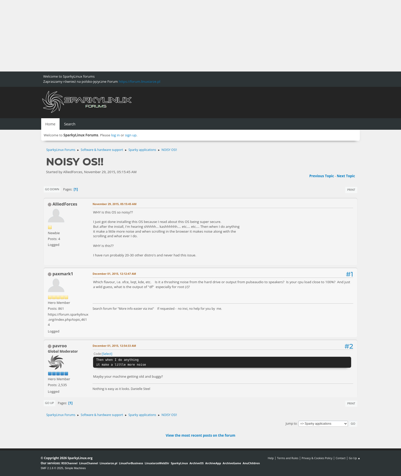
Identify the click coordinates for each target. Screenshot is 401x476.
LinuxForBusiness (131, 463)
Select (107, 354)
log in (115, 135)
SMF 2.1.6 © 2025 (52, 468)
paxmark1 (62, 274)
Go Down (52, 189)
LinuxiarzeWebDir (157, 463)
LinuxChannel (88, 463)
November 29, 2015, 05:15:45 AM (115, 204)
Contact (341, 458)
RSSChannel (69, 463)
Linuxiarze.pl (108, 463)
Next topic (346, 176)
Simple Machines (75, 468)
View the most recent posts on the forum (200, 435)
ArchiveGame (231, 463)
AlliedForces (64, 204)
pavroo (59, 346)
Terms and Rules (287, 458)
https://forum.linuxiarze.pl (139, 81)
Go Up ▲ (354, 458)
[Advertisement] (153, 36)
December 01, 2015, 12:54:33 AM (114, 346)
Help (271, 458)
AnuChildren (251, 463)
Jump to (291, 423)
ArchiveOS (197, 463)
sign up (131, 135)
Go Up (49, 403)
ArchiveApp (213, 463)
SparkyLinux (179, 463)
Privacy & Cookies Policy (317, 458)
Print (351, 190)
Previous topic (321, 176)
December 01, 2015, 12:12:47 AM (114, 274)
